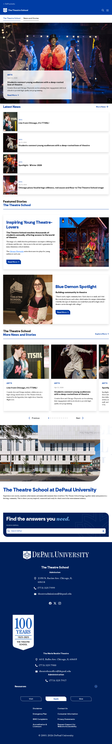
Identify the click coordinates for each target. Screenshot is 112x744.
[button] (17, 95)
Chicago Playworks (17, 251)
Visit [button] (31, 699)
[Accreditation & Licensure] (43, 726)
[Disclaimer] (37, 708)
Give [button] (81, 699)
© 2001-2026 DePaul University (56, 735)
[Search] (103, 531)
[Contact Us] (63, 708)
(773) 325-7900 (47, 665)
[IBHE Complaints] (40, 719)
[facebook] (50, 603)
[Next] (79, 418)
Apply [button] (56, 699)
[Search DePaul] (56, 531)
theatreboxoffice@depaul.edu (55, 671)
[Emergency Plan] (40, 714)
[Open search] (103, 10)
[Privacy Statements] (66, 719)
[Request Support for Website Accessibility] (68, 726)
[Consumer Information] (68, 714)
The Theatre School (11, 18)
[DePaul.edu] (9, 4)
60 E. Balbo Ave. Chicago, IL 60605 (58, 659)
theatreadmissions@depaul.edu (54, 594)
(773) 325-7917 (58, 681)
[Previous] (34, 418)
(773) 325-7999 (46, 588)
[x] (55, 603)
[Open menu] (107, 10)
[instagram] (59, 603)
